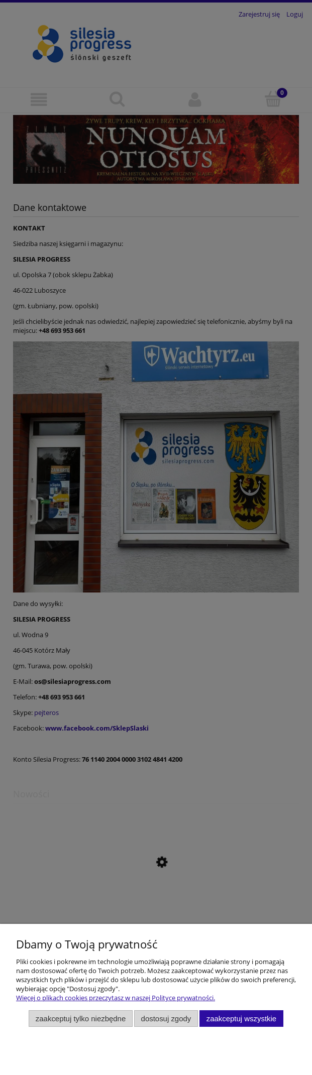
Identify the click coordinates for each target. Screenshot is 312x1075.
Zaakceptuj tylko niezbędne (81, 1018)
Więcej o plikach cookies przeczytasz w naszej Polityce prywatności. (115, 997)
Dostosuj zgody (166, 1018)
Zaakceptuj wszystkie (241, 1018)
